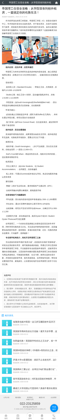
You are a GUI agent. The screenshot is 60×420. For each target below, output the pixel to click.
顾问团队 (18, 397)
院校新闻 (11, 17)
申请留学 (54, 408)
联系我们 (30, 397)
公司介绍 (6, 397)
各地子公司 (30, 399)
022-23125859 (30, 403)
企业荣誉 (53, 397)
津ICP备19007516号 (30, 407)
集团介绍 (42, 397)
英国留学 (5, 17)
